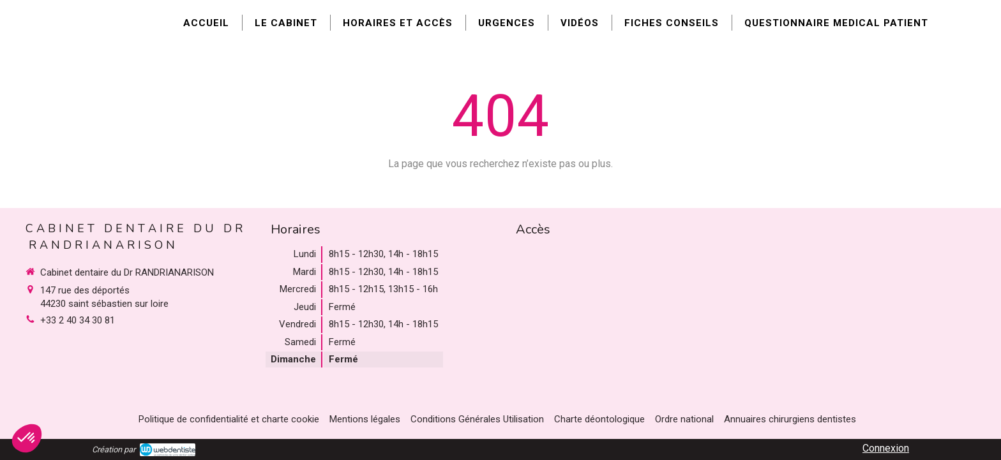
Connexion (885, 448)
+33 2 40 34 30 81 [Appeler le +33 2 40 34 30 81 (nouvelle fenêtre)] (77, 320)
